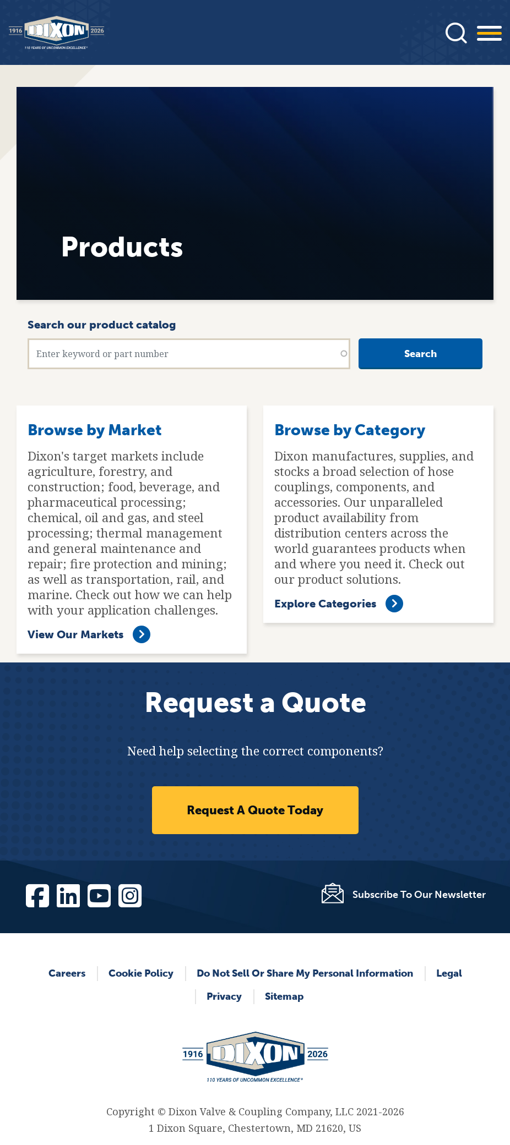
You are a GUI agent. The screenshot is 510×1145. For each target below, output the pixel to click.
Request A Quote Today (255, 810)
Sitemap (284, 996)
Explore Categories (325, 603)
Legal (449, 973)
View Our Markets (75, 634)
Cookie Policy (140, 973)
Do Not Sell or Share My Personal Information (305, 973)
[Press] (456, 32)
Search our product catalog (102, 324)
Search (420, 354)
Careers (66, 973)
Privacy (224, 996)
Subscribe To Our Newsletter (419, 895)
